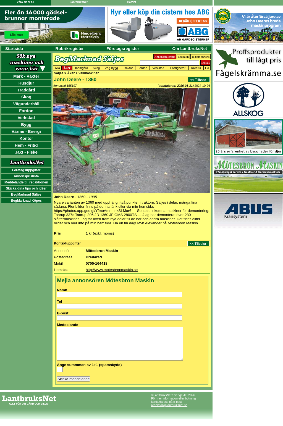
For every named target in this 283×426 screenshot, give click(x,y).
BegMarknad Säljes (26, 194)
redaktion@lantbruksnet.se (169, 411)
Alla (57, 68)
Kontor (26, 138)
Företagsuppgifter (26, 170)
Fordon (26, 110)
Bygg (26, 124)
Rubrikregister (70, 48)
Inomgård (81, 68)
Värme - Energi (26, 131)
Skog (26, 96)
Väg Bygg (111, 68)
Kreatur (196, 68)
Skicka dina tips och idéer (26, 188)
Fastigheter (177, 68)
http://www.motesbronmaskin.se (112, 270)
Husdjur (26, 83)
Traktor (128, 68)
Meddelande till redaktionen (26, 182)
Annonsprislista (26, 176)
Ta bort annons (200, 56)
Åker (67, 68)
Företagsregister (122, 48)
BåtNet (131, 2)
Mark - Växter (26, 76)
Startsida (14, 48)
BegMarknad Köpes (26, 201)
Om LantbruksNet (189, 48)
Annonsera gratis (164, 56)
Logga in (183, 56)
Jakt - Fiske (26, 152)
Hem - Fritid (26, 145)
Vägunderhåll (26, 103)
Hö (207, 68)
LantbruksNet (78, 2)
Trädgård (26, 90)
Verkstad (26, 117)
